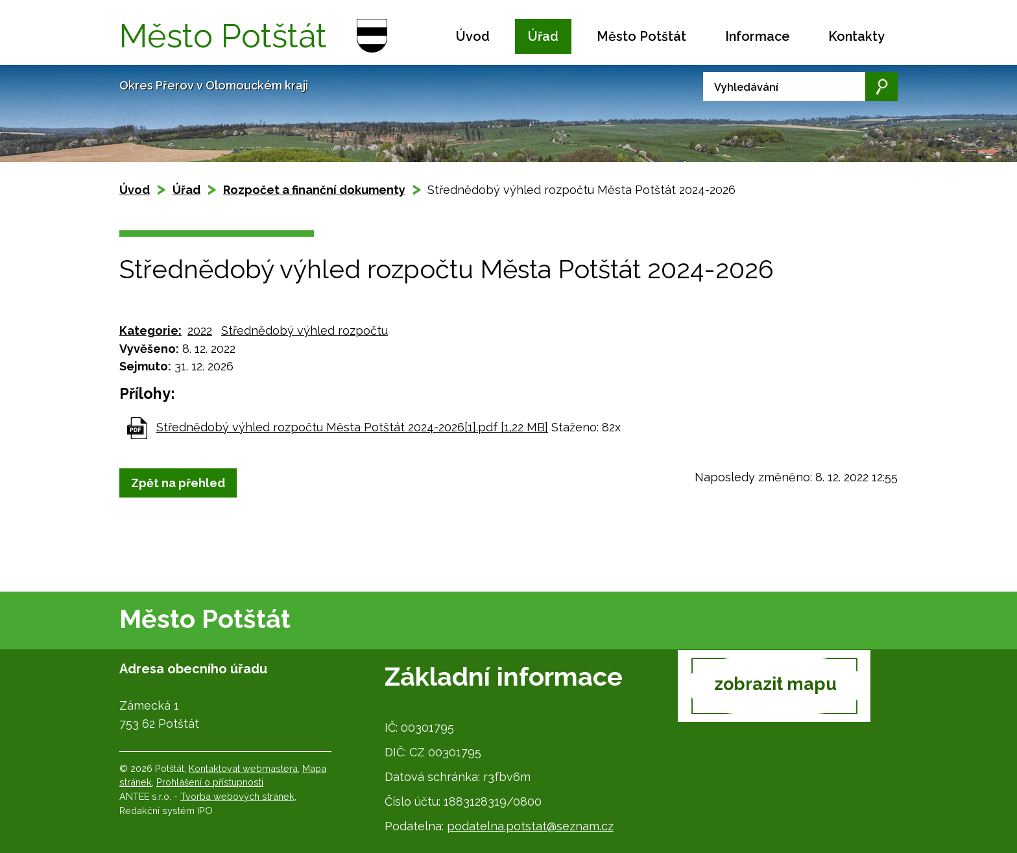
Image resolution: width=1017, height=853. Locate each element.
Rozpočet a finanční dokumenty (314, 190)
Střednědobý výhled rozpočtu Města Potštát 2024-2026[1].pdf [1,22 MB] (352, 427)
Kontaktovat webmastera (243, 768)
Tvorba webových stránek (237, 796)
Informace (757, 36)
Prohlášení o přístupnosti (209, 781)
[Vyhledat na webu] (800, 86)
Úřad (543, 36)
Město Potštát (641, 36)
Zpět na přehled (178, 483)
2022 (199, 330)
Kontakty (856, 36)
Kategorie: (150, 330)
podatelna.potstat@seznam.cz (530, 826)
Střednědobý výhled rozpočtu (304, 330)
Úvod (473, 36)
